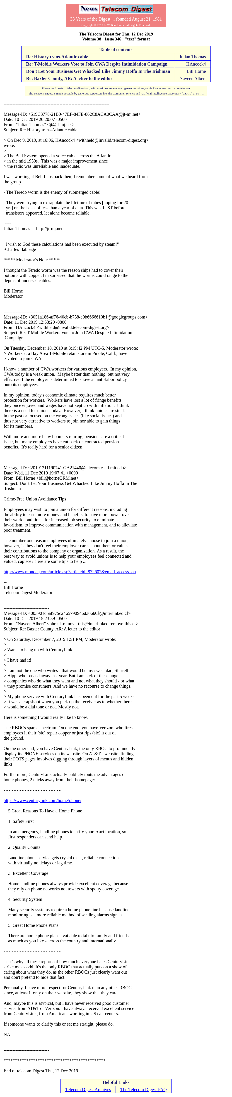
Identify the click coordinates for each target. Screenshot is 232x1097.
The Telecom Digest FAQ (143, 1089)
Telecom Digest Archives (88, 1089)
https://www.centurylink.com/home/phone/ (42, 800)
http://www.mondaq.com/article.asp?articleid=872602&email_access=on (70, 571)
